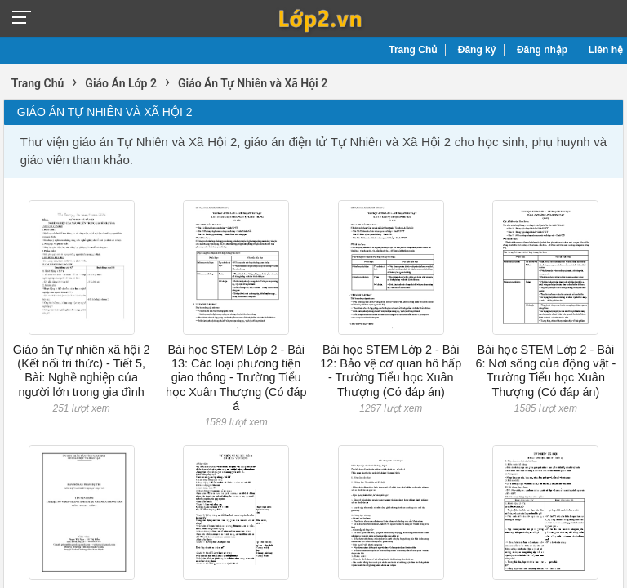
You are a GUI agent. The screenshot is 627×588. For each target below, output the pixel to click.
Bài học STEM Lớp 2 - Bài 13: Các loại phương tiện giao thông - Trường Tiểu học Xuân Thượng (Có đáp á (236, 377)
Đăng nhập (542, 50)
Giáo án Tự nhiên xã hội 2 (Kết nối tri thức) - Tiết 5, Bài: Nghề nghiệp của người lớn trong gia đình (81, 371)
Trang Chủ (413, 50)
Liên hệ (606, 50)
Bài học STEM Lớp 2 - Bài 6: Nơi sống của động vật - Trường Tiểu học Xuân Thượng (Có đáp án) (545, 371)
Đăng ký (477, 50)
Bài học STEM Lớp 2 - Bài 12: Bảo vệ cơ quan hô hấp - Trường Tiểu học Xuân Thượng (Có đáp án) (390, 371)
